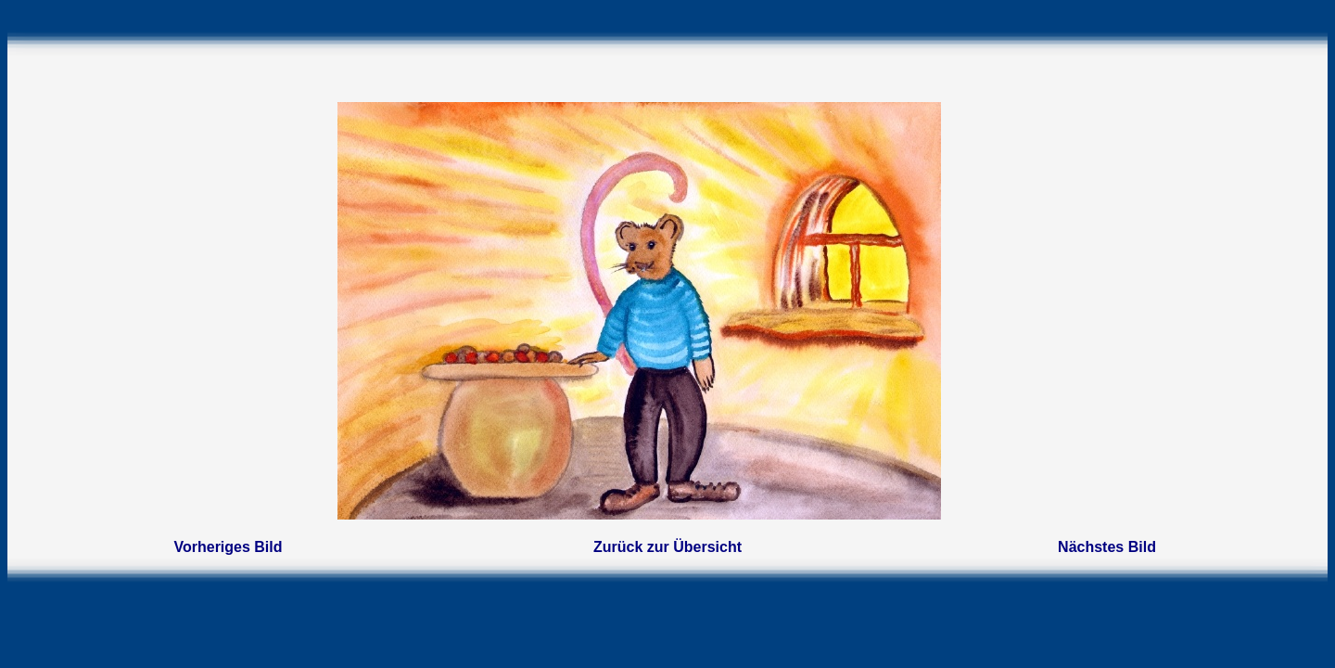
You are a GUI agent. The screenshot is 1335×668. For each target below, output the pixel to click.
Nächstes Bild (1107, 547)
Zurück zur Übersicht (667, 547)
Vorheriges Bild (227, 547)
